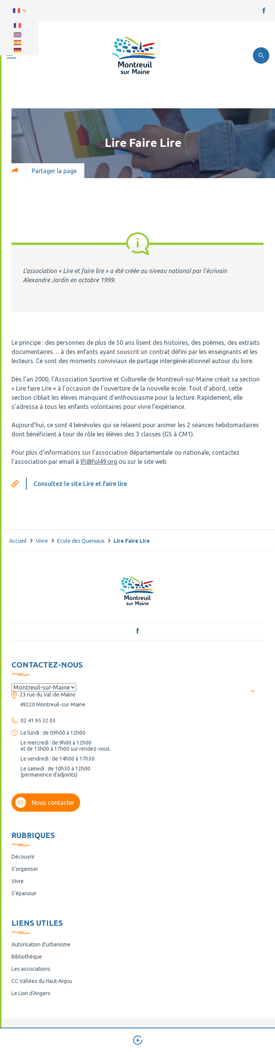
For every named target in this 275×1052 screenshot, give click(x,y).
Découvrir (23, 857)
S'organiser (24, 869)
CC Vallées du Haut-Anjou (41, 981)
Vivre (42, 541)
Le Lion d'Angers (30, 993)
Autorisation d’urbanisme (41, 944)
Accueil (18, 541)
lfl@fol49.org (98, 461)
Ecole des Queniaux (81, 541)
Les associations (30, 969)
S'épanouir (24, 893)
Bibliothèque (26, 957)
